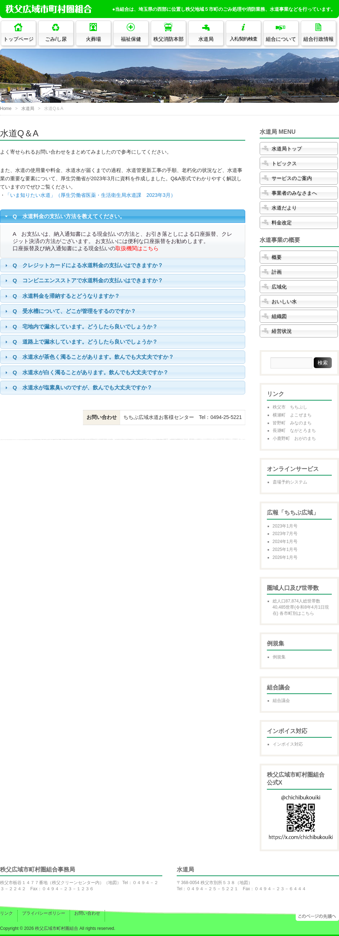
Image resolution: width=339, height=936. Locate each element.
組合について (281, 39)
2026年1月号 (285, 557)
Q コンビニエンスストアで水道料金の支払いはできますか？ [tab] (83, 280)
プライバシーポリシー (43, 913)
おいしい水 (284, 301)
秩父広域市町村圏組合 (56, 928)
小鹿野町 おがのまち (294, 438)
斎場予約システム (290, 482)
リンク (6, 913)
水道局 (205, 39)
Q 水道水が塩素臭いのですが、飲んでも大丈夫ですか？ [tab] (77, 387)
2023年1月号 (285, 526)
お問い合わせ (87, 913)
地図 (112, 882)
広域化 (279, 287)
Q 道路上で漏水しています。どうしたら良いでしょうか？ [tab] (80, 342)
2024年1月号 (285, 541)
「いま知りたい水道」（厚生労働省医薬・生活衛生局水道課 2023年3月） (90, 195)
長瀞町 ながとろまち (294, 430)
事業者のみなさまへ (294, 193)
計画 (277, 272)
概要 (277, 257)
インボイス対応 (288, 744)
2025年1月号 (285, 549)
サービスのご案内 (292, 178)
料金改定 (282, 222)
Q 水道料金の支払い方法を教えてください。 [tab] (64, 216)
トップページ (18, 39)
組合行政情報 (318, 39)
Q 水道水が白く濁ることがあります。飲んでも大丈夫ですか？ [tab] (85, 372)
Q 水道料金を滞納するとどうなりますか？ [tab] (61, 296)
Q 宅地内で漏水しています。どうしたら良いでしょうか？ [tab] (80, 326)
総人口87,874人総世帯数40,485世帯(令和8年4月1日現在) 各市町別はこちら (301, 607)
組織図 (279, 316)
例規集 (279, 656)
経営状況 (282, 331)
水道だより (284, 208)
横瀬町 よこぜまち (292, 415)
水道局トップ (287, 148)
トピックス (284, 163)
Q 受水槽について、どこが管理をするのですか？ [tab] (69, 311)
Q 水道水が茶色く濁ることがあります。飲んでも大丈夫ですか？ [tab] (88, 357)
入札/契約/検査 (243, 38)
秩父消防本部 (168, 39)
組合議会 (281, 700)
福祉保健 (131, 39)
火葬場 (93, 39)
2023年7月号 (285, 533)
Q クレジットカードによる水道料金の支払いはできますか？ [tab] (83, 265)
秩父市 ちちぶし (290, 407)
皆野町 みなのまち (292, 422)
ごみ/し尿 (56, 39)
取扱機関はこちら (137, 248)
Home (6, 108)
